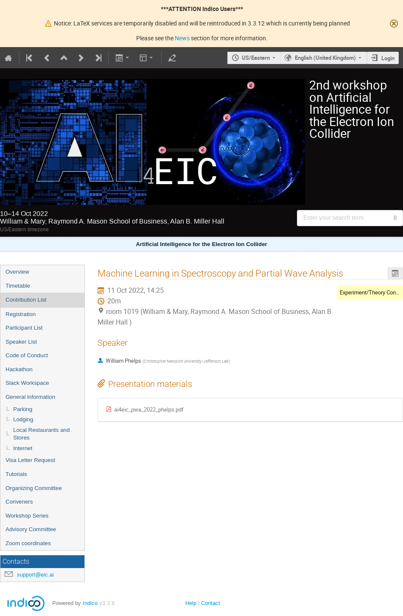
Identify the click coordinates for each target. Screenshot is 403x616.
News (182, 38)
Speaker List (21, 342)
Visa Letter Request (30, 460)
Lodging (23, 419)
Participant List (24, 328)
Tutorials (16, 474)
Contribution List (26, 300)
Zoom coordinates (28, 543)
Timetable (18, 286)
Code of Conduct (27, 355)
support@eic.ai (35, 574)
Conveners (19, 501)
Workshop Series (27, 515)
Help (190, 603)
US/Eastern (256, 58)
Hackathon (19, 369)
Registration (21, 314)
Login (388, 58)
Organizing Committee (34, 488)
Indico (90, 603)
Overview (17, 272)
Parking (22, 409)
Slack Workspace (27, 383)
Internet (22, 448)
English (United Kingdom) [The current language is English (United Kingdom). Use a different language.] (325, 58)
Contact (210, 603)
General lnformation (30, 397)
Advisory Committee (31, 529)
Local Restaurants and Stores (41, 434)
